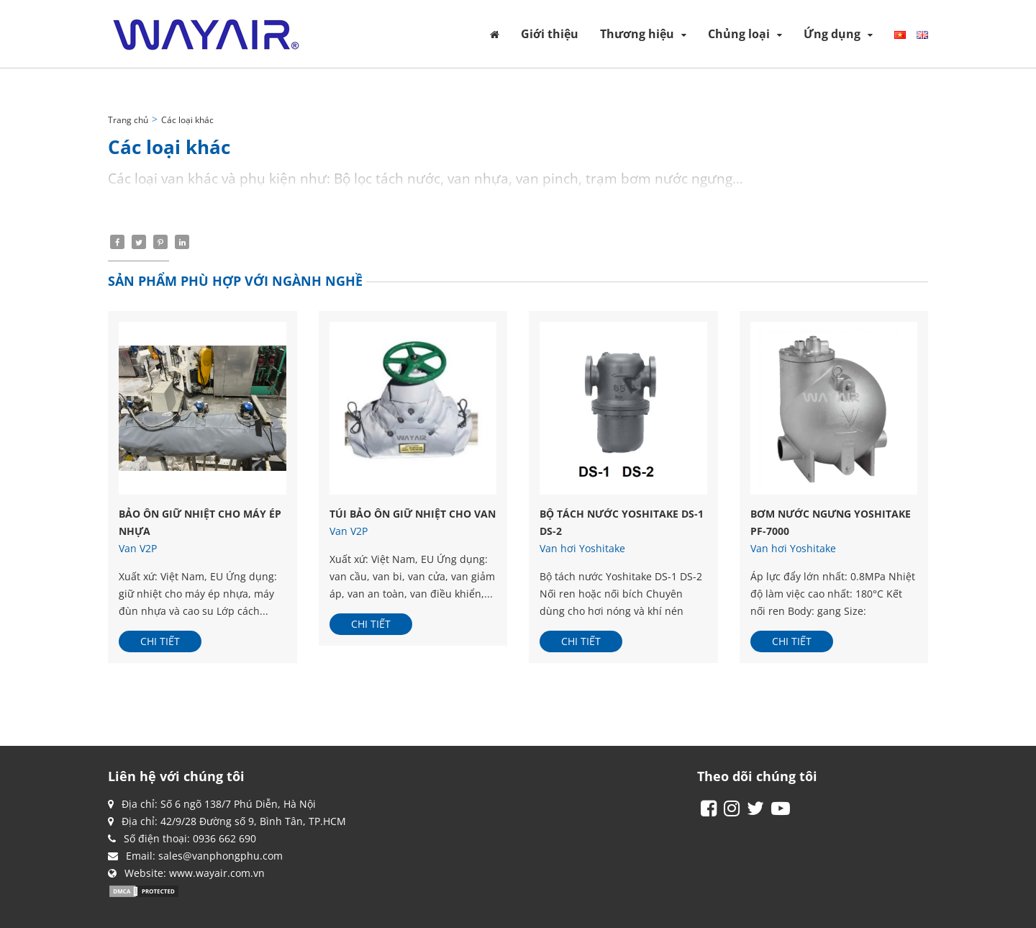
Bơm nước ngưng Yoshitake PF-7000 (830, 522)
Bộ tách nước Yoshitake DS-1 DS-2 (622, 522)
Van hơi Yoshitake (582, 548)
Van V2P (138, 548)
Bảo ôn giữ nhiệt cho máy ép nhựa (200, 522)
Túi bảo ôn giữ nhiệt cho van (413, 514)
